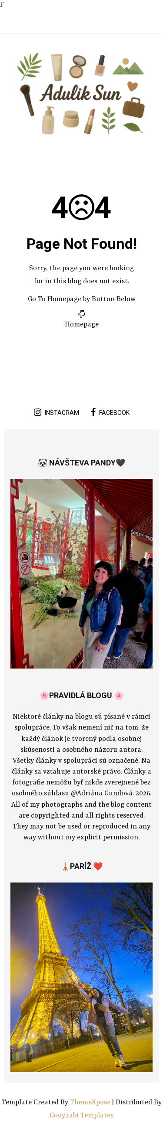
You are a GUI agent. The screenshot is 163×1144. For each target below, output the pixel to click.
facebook (110, 412)
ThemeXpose (91, 1103)
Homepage (82, 325)
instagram (56, 412)
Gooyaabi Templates (81, 1116)
